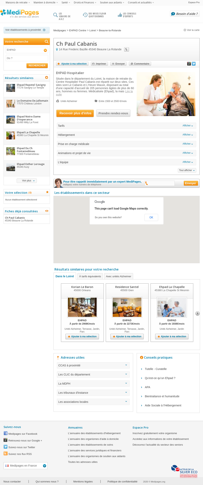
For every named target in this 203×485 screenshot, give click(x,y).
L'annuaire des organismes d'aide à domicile (93, 438)
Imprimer (101, 63)
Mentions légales (83, 481)
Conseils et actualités (140, 2)
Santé (65, 2)
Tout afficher (185, 170)
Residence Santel (127, 287)
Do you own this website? (108, 217)
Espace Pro (194, 2)
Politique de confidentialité (122, 481)
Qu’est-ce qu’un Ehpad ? (160, 378)
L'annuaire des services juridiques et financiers (94, 450)
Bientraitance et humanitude (162, 396)
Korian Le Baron (82, 287)
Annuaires (75, 427)
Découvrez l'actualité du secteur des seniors (158, 444)
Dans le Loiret (65, 276)
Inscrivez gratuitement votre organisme (155, 433)
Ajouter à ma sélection (74, 63)
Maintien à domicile (44, 2)
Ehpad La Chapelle (172, 287)
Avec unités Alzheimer (118, 276)
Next (197, 313)
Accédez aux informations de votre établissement (161, 438)
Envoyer (120, 63)
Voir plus (26, 180)
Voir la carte (191, 30)
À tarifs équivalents (90, 276)
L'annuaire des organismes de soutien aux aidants (96, 456)
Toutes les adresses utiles (83, 461)
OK (151, 217)
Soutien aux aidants (111, 2)
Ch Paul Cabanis (26, 219)
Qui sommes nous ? (47, 481)
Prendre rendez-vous (113, 113)
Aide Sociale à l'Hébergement (163, 405)
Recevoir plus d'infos (75, 113)
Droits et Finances (84, 2)
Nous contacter (12, 481)
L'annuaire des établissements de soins (90, 444)
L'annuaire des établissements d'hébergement (94, 433)
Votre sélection (17, 192)
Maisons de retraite (17, 2)
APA (147, 387)
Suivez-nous (12, 427)
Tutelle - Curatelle (156, 369)
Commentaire (141, 63)
